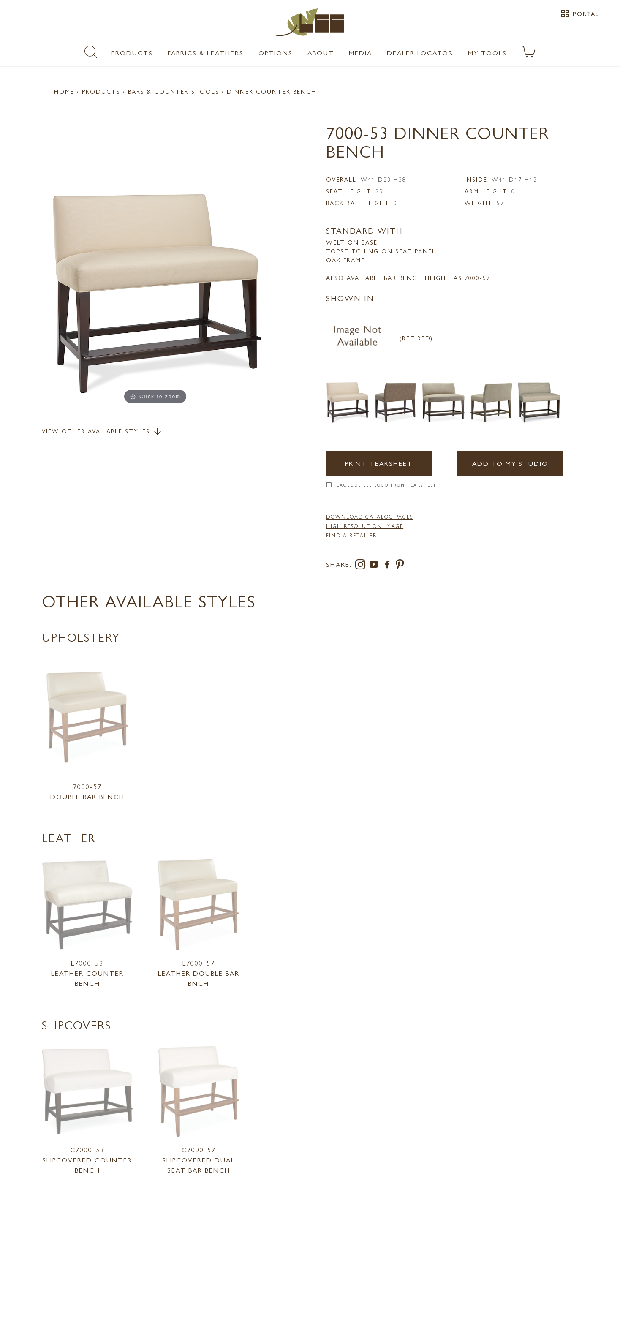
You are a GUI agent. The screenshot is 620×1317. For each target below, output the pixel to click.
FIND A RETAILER (351, 535)
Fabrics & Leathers (206, 52)
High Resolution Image (364, 526)
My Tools (487, 52)
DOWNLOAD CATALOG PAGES (369, 516)
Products (132, 52)
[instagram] (362, 566)
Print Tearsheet (379, 463)
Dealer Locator (420, 52)
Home (64, 91)
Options (275, 52)
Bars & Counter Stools (173, 91)
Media (360, 52)
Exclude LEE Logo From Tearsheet (387, 485)
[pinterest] (400, 566)
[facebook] (389, 566)
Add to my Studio (510, 463)
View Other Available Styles (102, 432)
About (320, 52)
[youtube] (375, 566)
